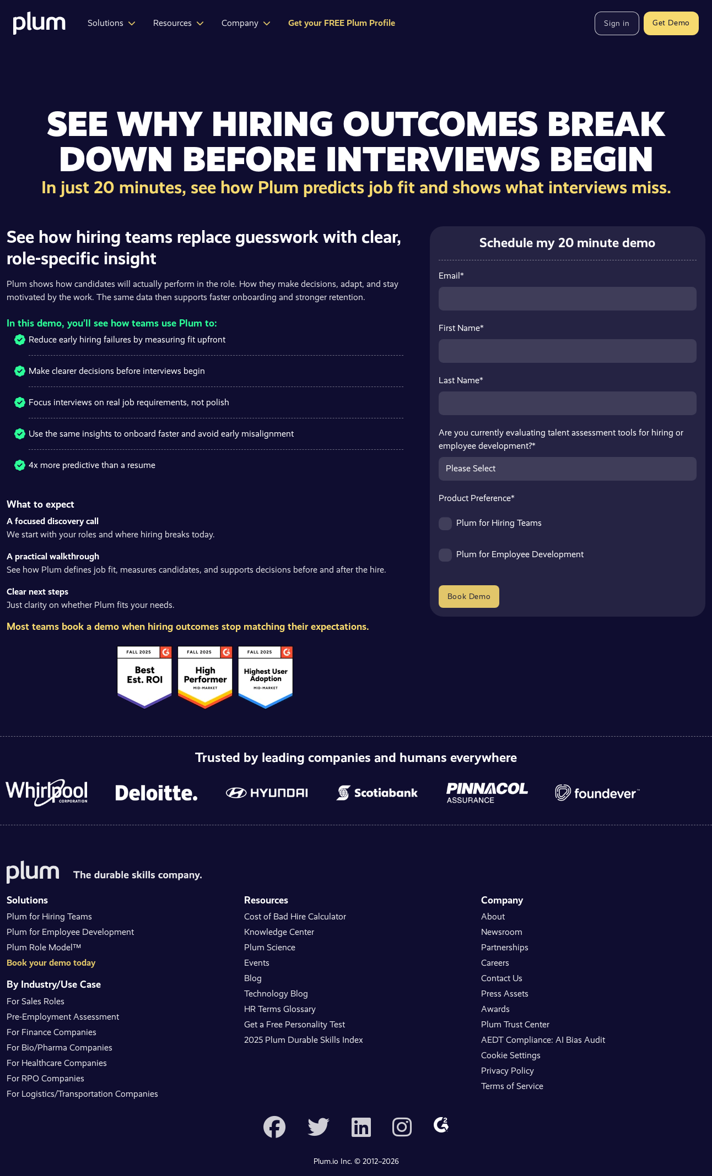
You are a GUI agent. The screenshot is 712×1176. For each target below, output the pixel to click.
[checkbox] (568, 544)
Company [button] (246, 23)
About (493, 916)
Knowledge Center (279, 932)
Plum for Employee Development (70, 932)
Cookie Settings (511, 1055)
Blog (253, 978)
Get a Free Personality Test (294, 1024)
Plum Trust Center (515, 1024)
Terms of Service (512, 1086)
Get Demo (671, 22)
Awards (495, 1009)
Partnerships (504, 947)
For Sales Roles (35, 1001)
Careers (495, 962)
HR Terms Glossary (280, 1009)
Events (256, 962)
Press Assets (504, 993)
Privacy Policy (507, 1070)
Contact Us (501, 978)
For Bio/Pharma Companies (59, 1047)
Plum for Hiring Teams (49, 916)
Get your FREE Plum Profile (341, 23)
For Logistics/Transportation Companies (82, 1093)
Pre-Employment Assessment (63, 1016)
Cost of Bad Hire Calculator (295, 916)
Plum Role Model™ (44, 947)
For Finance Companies (51, 1032)
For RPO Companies (45, 1078)
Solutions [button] (112, 23)
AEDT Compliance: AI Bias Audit (543, 1040)
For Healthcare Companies (57, 1063)
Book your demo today (51, 962)
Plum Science (269, 947)
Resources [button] (178, 23)
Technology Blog (276, 993)
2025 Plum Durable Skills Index (303, 1040)
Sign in (616, 23)
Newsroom (501, 932)
